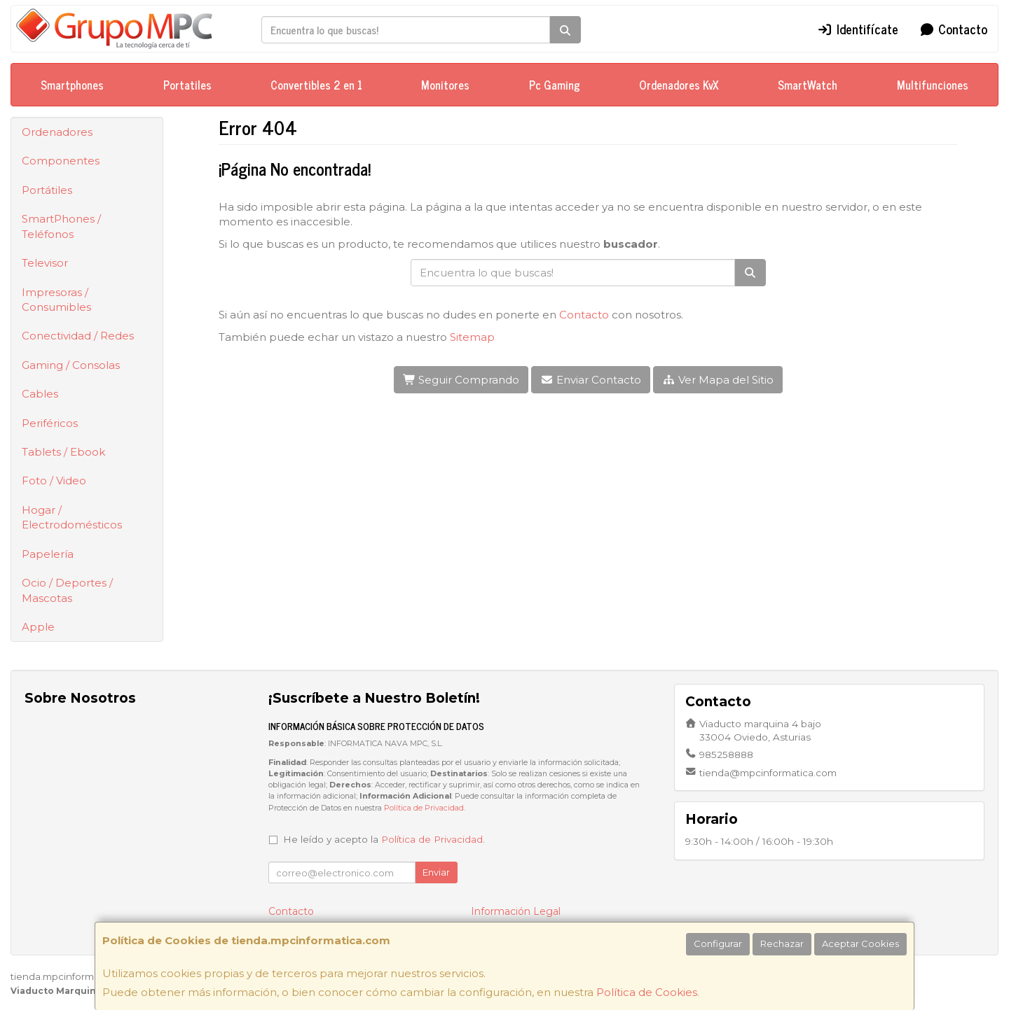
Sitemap (472, 337)
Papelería (48, 554)
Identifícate (857, 28)
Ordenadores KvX (679, 85)
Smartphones (72, 85)
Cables (40, 393)
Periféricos (50, 423)
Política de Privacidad (424, 808)
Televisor (45, 262)
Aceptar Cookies (860, 943)
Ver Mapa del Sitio (718, 379)
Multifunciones (932, 85)
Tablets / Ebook (63, 451)
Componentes (60, 160)
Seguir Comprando (461, 379)
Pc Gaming (554, 85)
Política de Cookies (646, 992)
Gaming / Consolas (71, 365)
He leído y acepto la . (384, 839)
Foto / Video (54, 480)
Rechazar (782, 943)
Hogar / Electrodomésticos (72, 517)
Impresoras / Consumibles (56, 300)
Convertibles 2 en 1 (316, 85)
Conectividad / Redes (78, 335)
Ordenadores (57, 132)
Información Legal (516, 911)
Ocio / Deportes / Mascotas (67, 590)
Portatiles (187, 85)
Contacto (953, 28)
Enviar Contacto (590, 379)
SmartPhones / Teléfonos (61, 226)
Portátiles (47, 190)
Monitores (445, 85)
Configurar (718, 943)
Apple (38, 626)
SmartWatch (807, 85)
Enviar (436, 872)
